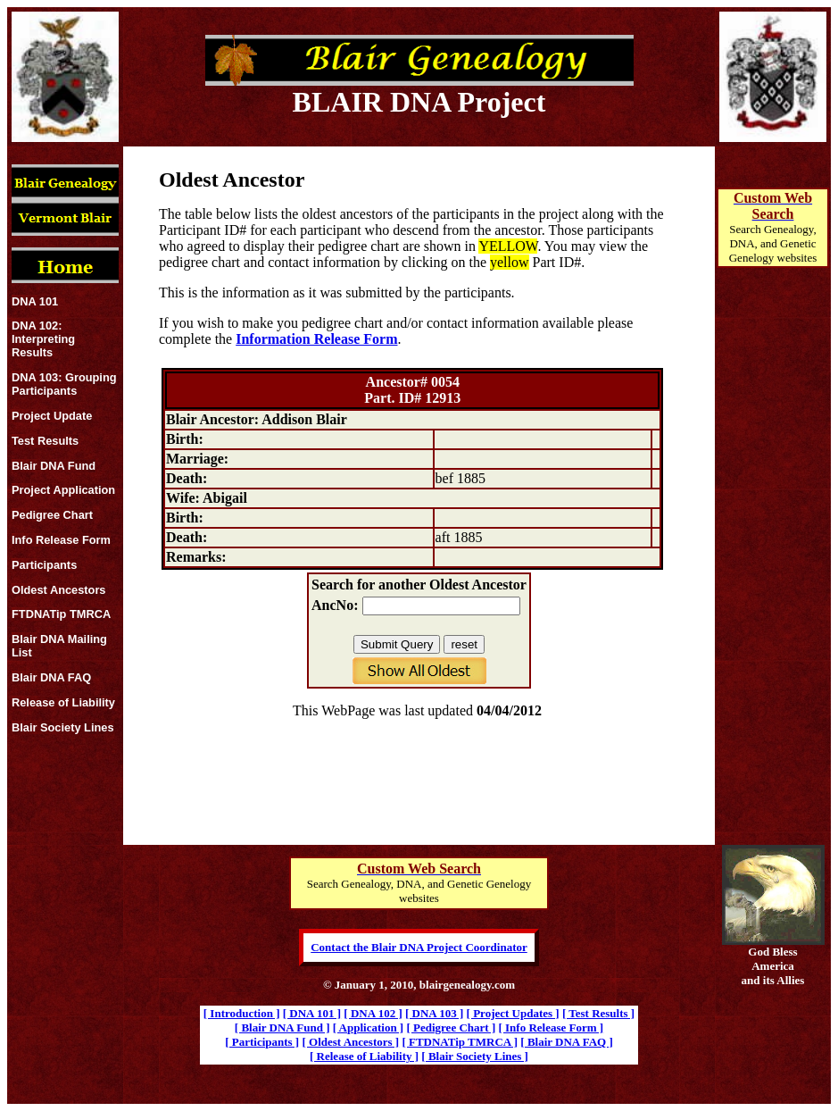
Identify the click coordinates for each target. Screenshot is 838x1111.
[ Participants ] (262, 1041)
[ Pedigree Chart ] (450, 1027)
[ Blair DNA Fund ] (282, 1027)
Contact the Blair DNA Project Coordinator (419, 947)
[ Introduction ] (241, 1013)
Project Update (52, 415)
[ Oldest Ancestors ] (350, 1041)
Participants (44, 565)
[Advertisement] (772, 577)
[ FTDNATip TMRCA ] (460, 1041)
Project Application (63, 490)
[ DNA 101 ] (312, 1013)
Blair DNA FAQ (51, 677)
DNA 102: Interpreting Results (43, 339)
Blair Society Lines (63, 727)
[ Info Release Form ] (550, 1027)
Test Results (45, 440)
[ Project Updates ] (513, 1013)
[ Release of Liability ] (364, 1056)
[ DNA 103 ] (434, 1013)
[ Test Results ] (598, 1013)
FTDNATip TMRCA (61, 614)
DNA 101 (35, 301)
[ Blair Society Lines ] (474, 1056)
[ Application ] (368, 1027)
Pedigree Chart (52, 515)
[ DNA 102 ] (373, 1013)
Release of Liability (63, 702)
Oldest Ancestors (59, 590)
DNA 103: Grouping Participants (64, 384)
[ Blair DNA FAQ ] (566, 1041)
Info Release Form (61, 540)
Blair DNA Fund (53, 465)
